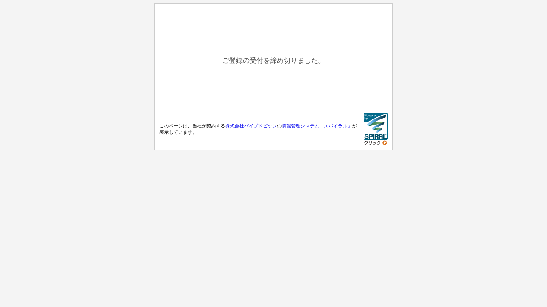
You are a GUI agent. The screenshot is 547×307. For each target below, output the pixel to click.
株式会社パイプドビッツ (251, 125)
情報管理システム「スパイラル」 (317, 125)
